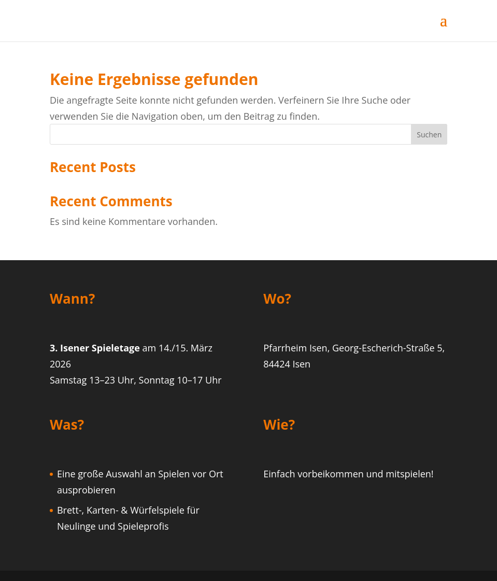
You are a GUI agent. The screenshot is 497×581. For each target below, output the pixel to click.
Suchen (429, 134)
